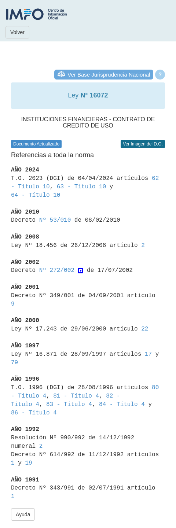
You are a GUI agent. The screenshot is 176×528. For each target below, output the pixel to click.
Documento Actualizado (36, 144)
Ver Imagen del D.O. (143, 144)
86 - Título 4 (34, 413)
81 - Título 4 (76, 396)
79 (14, 362)
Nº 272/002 (56, 270)
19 (28, 463)
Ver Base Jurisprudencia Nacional (108, 74)
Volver (17, 32)
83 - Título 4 (69, 404)
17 (148, 354)
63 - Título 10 (81, 187)
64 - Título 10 (35, 195)
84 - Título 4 (122, 404)
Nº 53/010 (55, 220)
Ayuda (23, 514)
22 (144, 329)
